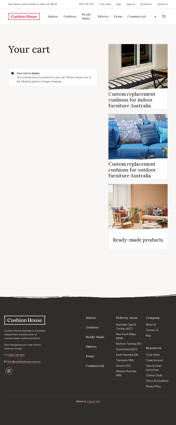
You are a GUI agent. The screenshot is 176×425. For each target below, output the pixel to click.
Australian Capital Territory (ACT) (126, 326)
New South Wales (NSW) (126, 336)
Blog (119, 4)
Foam (90, 356)
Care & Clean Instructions (153, 367)
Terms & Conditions (157, 380)
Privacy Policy (153, 386)
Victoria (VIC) (123, 365)
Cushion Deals (154, 375)
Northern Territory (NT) (129, 343)
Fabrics (91, 346)
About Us (130, 4)
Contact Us (162, 4)
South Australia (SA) (127, 354)
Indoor (91, 318)
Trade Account (154, 360)
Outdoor (92, 327)
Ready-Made (95, 337)
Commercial (95, 366)
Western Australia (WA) (126, 373)
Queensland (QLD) (126, 349)
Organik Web (93, 401)
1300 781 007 (86, 4)
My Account (146, 4)
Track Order (105, 4)
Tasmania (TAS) (125, 360)
